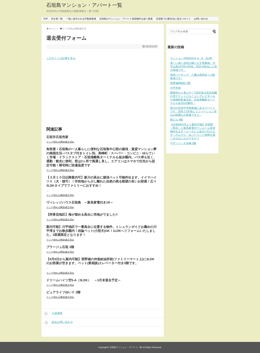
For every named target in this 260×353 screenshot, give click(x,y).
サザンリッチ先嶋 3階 (183, 143)
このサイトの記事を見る (60, 58)
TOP (45, 18)
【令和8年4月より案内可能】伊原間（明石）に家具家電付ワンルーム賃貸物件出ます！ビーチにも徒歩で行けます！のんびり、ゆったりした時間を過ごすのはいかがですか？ (192, 131)
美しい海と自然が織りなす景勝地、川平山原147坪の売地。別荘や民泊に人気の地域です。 (193, 66)
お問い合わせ (201, 18)
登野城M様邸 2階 (180, 83)
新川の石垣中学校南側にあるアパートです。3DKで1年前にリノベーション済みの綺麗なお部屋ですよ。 (193, 111)
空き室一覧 (57, 18)
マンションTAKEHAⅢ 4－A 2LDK (191, 58)
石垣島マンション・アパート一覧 (84, 5)
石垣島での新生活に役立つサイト (173, 18)
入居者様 (53, 313)
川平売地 (175, 88)
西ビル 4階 (176, 119)
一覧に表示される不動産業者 (81, 18)
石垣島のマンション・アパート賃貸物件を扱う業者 (126, 18)
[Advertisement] (102, 93)
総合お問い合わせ (58, 322)
